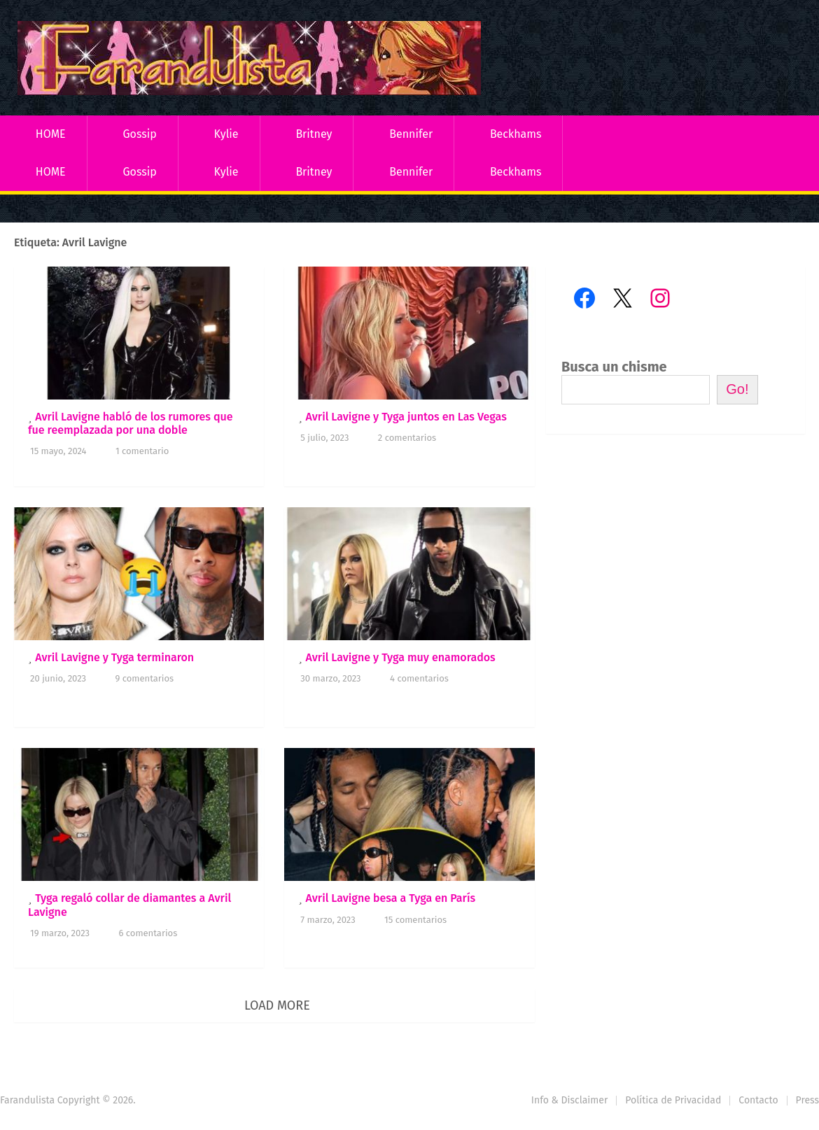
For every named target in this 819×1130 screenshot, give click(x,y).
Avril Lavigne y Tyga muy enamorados (400, 657)
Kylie (226, 134)
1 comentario (142, 451)
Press (807, 1100)
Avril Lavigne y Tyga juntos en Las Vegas (405, 416)
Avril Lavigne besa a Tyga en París (390, 898)
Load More (277, 1005)
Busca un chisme (614, 366)
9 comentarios (144, 678)
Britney (313, 134)
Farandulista (27, 1100)
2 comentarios (407, 437)
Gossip (139, 134)
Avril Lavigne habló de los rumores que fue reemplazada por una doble (130, 423)
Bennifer (411, 134)
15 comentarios (415, 919)
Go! (737, 389)
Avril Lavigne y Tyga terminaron (114, 657)
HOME (51, 134)
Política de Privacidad (673, 1100)
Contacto (758, 1100)
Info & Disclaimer (569, 1100)
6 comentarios (147, 933)
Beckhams (516, 134)
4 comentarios (419, 678)
